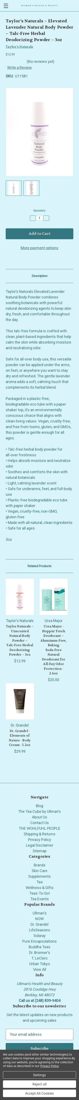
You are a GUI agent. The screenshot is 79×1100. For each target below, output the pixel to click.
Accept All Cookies (39, 1093)
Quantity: (39, 210)
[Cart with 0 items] (76, 5)
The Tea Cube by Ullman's (39, 811)
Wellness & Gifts (40, 887)
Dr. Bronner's (39, 952)
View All (39, 969)
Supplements (39, 876)
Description (39, 276)
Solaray (39, 935)
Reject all (39, 1084)
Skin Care (39, 871)
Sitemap (40, 851)
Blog (39, 806)
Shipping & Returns (39, 834)
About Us (39, 817)
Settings (39, 1075)
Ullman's (40, 913)
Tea (39, 882)
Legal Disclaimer (39, 845)
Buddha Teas (39, 947)
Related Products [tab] (39, 566)
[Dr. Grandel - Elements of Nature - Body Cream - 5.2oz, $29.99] (19, 701)
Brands (40, 865)
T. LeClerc (39, 958)
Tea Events (39, 899)
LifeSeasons (39, 930)
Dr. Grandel (39, 924)
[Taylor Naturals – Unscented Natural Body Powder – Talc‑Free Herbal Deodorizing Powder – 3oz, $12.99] (19, 596)
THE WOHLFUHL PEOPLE (39, 828)
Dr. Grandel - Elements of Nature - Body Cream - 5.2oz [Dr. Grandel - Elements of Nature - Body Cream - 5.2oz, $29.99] (20, 738)
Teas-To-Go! (39, 893)
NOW (39, 919)
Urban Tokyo (39, 964)
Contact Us (39, 823)
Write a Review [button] (19, 67)
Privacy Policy (39, 839)
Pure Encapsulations (39, 941)
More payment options (39, 248)
